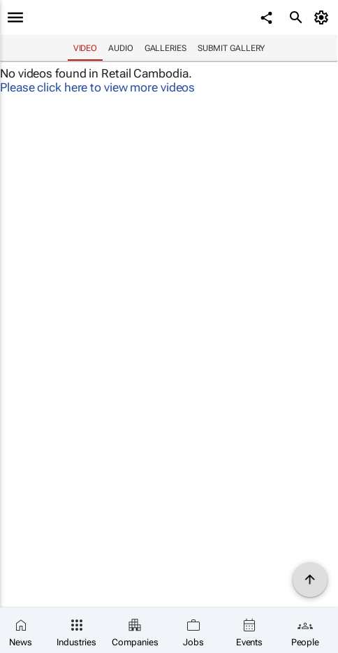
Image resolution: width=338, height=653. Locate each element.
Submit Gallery (231, 48)
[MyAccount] (324, 17)
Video (85, 48)
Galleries (165, 48)
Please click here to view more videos (97, 87)
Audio (120, 48)
